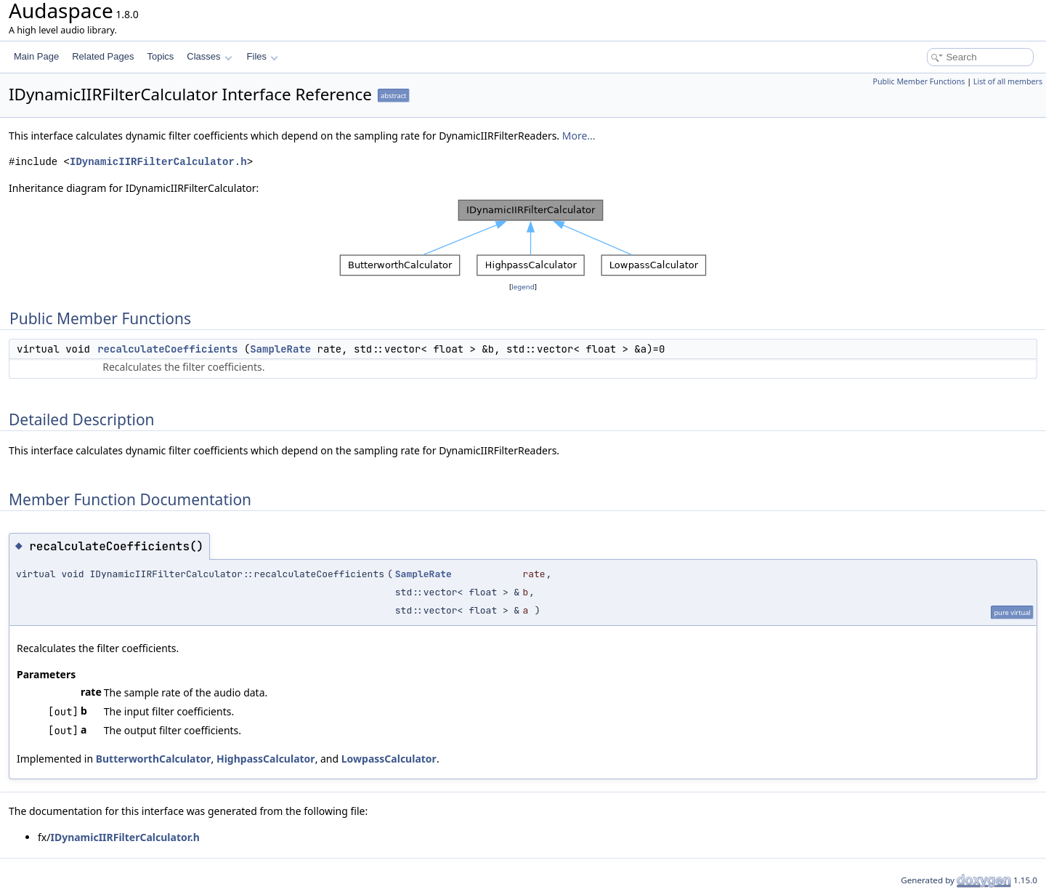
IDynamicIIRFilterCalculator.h (158, 162)
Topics (160, 56)
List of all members (1007, 81)
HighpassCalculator (265, 759)
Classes (209, 56)
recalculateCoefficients (167, 348)
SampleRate (280, 348)
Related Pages (103, 56)
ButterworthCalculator (153, 759)
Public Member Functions (918, 81)
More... (579, 135)
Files (262, 56)
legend (523, 287)
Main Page (36, 56)
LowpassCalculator (389, 759)
